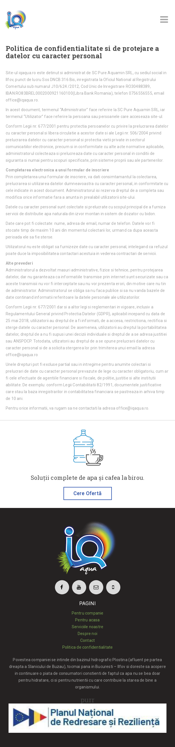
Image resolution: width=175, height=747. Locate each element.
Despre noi (87, 633)
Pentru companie (88, 613)
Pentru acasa (87, 620)
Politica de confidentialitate (87, 647)
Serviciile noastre (88, 626)
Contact (87, 640)
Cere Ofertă (87, 493)
